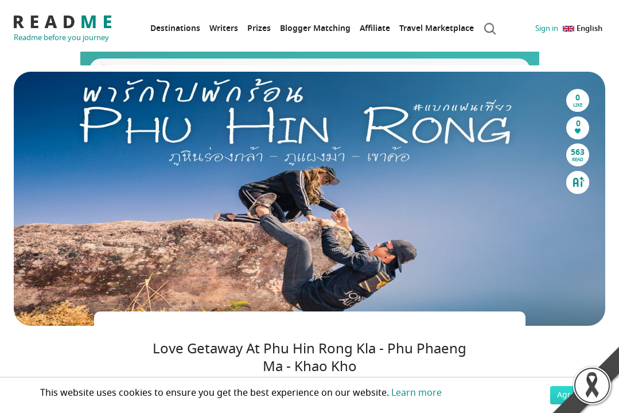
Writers (223, 28)
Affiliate (375, 28)
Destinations (175, 28)
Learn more (416, 393)
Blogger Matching (315, 28)
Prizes (259, 28)
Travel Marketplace (436, 28)
